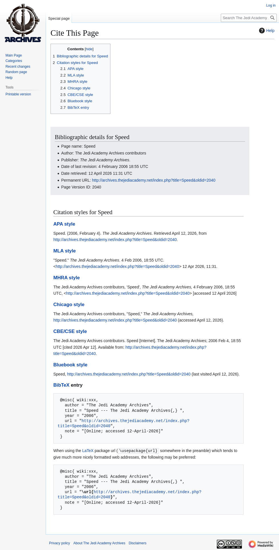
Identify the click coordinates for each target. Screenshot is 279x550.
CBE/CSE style (70, 331)
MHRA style (66, 277)
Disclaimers (137, 543)
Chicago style (68, 304)
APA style (64, 224)
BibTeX (61, 385)
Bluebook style (70, 365)
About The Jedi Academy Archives (99, 543)
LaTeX (88, 450)
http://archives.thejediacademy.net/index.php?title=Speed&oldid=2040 (154, 180)
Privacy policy (59, 543)
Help (266, 30)
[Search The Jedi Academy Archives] (249, 18)
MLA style (64, 251)
